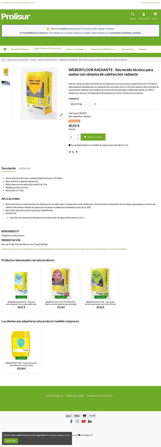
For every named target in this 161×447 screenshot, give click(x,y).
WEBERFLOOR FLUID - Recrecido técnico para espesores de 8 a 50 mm (100, 303)
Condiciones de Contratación (100, 395)
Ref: (70, 116)
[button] (76, 49)
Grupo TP (88, 435)
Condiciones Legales (75, 395)
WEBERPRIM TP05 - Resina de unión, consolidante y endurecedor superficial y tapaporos (21, 365)
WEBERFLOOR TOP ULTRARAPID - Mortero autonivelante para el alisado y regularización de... (61, 304)
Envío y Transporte (54, 395)
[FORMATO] (83, 104)
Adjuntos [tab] (24, 168)
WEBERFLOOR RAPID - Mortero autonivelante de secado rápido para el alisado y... (21, 304)
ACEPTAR (10, 441)
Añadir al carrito (93, 137)
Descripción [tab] (8, 168)
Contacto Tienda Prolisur (150, 2)
